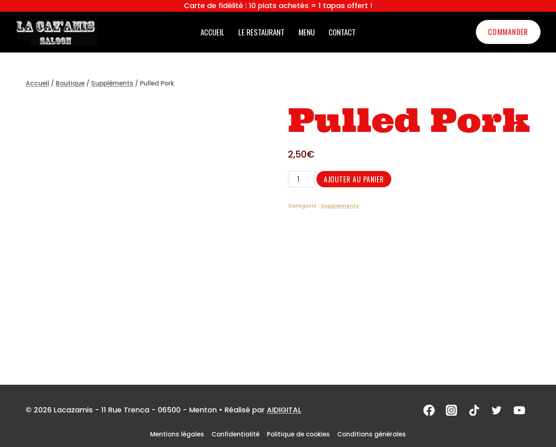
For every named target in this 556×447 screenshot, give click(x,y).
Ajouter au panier (354, 179)
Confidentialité (235, 434)
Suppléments (340, 205)
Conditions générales (371, 434)
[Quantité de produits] (301, 179)
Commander (508, 31)
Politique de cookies (298, 434)
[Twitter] (497, 410)
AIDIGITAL (284, 410)
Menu (307, 31)
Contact (342, 31)
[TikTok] (475, 410)
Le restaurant (261, 31)
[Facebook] (432, 410)
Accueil (213, 31)
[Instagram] (453, 410)
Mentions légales (177, 434)
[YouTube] (519, 410)
